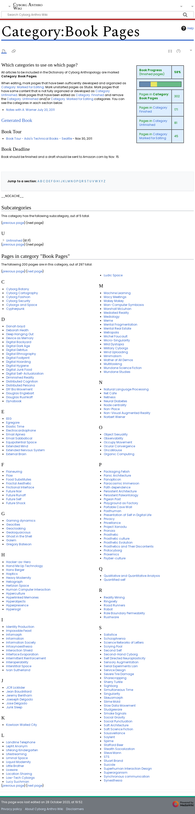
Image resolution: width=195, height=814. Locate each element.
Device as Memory (20, 338)
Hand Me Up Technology (24, 566)
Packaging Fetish (117, 471)
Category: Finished (153, 109)
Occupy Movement (118, 442)
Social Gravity (114, 717)
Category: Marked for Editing (153, 136)
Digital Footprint (18, 358)
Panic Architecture (117, 475)
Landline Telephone (20, 742)
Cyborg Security (18, 301)
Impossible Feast (19, 631)
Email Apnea (15, 434)
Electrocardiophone (21, 430)
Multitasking (113, 364)
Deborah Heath (17, 330)
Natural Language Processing (126, 389)
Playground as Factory (121, 503)
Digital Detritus (17, 350)
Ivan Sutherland (18, 670)
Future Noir (14, 491)
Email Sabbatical (19, 438)
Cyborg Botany (17, 289)
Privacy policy (11, 809)
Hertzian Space (17, 585)
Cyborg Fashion (18, 297)
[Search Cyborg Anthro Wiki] (97, 14)
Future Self (13, 499)
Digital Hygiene (17, 366)
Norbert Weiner (114, 417)
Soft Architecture (116, 725)
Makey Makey (114, 301)
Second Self (113, 650)
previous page (13, 223)
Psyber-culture (114, 558)
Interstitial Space (18, 666)
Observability (113, 438)
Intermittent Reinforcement (26, 658)
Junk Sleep (14, 707)
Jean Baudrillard (19, 691)
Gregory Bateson (19, 544)
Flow (9, 475)
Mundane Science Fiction (123, 368)
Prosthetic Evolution (118, 542)
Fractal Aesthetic (18, 483)
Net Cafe (110, 393)
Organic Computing (119, 454)
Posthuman (112, 511)
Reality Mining (114, 597)
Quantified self (114, 580)
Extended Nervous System (25, 450)
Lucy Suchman (17, 782)
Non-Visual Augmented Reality (127, 413)
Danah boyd (15, 326)
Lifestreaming (16, 754)
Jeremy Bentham (19, 695)
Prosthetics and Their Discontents (129, 546)
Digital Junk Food (19, 369)
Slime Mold (112, 701)
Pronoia (109, 531)
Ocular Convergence (119, 446)
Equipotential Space (21, 442)
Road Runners (114, 605)
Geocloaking (16, 528)
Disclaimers (75, 809)
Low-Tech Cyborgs (20, 778)
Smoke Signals (115, 713)
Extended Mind (17, 446)
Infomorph (14, 634)
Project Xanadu (115, 527)
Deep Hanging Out (20, 334)
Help (187, 28)
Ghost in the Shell (19, 536)
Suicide (109, 765)
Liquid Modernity (18, 762)
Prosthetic (111, 534)
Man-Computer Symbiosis (124, 305)
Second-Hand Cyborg (121, 654)
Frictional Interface (20, 487)
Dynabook (13, 401)
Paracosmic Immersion (121, 483)
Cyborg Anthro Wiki (27, 6)
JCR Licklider (15, 687)
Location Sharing (19, 774)
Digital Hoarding (18, 362)
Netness (110, 397)
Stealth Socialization (119, 749)
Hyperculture (15, 593)
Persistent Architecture (120, 491)
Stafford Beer (113, 745)
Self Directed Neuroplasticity (124, 658)
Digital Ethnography (21, 354)
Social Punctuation (118, 721)
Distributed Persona (20, 385)
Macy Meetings (115, 297)
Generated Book (16, 120)
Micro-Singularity (117, 340)
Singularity (112, 694)
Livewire (12, 770)
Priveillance (112, 523)
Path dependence (117, 487)
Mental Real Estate (117, 328)
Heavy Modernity (18, 578)
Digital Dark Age (18, 346)
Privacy (109, 519)
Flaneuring (14, 471)
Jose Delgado (16, 703)
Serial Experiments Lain (121, 666)
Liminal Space (17, 758)
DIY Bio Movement (19, 389)
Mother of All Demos (118, 360)
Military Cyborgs (116, 348)
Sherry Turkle (113, 682)
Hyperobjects (16, 601)
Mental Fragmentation (120, 324)
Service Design (115, 670)
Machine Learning (117, 293)
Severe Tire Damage (119, 674)
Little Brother (15, 766)
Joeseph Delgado (19, 699)
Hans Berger (15, 570)
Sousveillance (114, 733)
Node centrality (115, 405)
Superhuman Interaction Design (128, 768)
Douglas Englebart (20, 393)
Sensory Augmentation (121, 662)
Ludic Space (113, 275)
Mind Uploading (116, 352)
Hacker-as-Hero (18, 562)
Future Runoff (16, 495)
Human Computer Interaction (28, 589)
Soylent (109, 737)
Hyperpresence (17, 605)
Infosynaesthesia (19, 646)
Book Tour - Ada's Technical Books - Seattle (39, 138)
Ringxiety (110, 601)
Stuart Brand (113, 761)
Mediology (112, 317)
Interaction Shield (19, 650)
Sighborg (111, 686)
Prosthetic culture (116, 538)
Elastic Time (15, 426)
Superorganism (115, 772)
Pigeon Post (112, 499)
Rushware (111, 617)
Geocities (13, 524)
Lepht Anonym (17, 746)
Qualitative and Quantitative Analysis (132, 576)
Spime (108, 741)
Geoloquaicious (18, 532)
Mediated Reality (116, 313)
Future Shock (15, 503)
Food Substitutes (18, 479)
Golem (11, 540)
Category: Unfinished (153, 123)
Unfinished (14, 240)
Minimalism (113, 356)
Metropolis (111, 332)
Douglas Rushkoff (19, 397)
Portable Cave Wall (118, 507)
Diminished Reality (20, 377)
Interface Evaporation (22, 654)
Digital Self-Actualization (25, 373)
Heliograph (14, 582)
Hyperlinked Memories (22, 597)
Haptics (12, 574)
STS (106, 757)
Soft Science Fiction (118, 729)
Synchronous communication (127, 776)
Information (15, 638)
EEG (9, 418)
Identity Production (20, 627)
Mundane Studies (117, 372)
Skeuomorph (113, 698)
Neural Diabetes (115, 401)
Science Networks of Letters (124, 642)
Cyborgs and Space (21, 305)
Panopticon (112, 479)
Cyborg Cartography (22, 293)
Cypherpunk (15, 309)
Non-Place (112, 409)
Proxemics (111, 554)
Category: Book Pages (154, 96)
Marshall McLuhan (117, 309)
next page (34, 271)
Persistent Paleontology (121, 495)
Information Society (21, 642)
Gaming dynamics (20, 520)
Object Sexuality (116, 434)
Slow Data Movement (120, 705)
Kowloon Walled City (21, 725)
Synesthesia (113, 780)
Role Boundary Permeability (124, 613)
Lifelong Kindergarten (22, 750)
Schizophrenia (114, 638)
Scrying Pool (113, 646)
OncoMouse (113, 450)
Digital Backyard (18, 342)
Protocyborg (113, 550)
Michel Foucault (115, 336)
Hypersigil (13, 609)
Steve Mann (112, 753)
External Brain (16, 454)
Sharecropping (115, 678)
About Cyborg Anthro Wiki (44, 809)
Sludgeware (113, 709)
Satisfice (110, 634)
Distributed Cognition (22, 381)
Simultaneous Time (118, 690)
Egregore (12, 422)
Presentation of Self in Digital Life (127, 515)
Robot (108, 609)
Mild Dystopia (114, 344)
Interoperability (17, 662)
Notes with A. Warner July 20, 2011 (30, 110)
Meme (108, 320)
